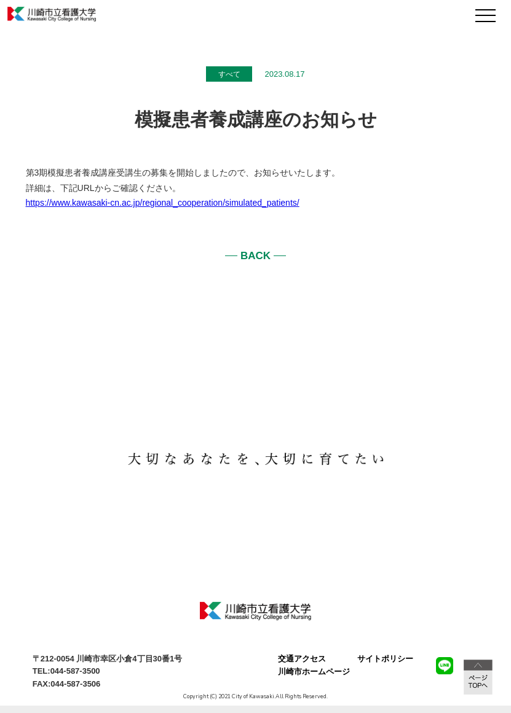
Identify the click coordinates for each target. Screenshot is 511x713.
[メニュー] (485, 15)
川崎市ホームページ (314, 671)
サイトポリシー (385, 658)
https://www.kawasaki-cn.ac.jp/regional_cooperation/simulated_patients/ (162, 203)
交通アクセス (302, 658)
